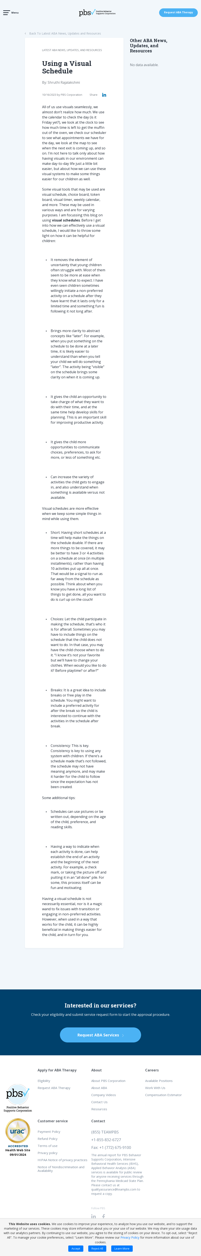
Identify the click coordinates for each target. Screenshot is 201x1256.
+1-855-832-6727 (106, 1139)
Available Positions (159, 1081)
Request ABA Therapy (178, 12)
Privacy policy (48, 1153)
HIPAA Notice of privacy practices (62, 1160)
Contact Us (99, 1102)
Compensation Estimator (163, 1095)
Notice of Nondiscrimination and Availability (61, 1169)
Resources (99, 1109)
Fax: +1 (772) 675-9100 (111, 1147)
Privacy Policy (129, 1238)
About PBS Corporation (108, 1081)
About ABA (99, 1088)
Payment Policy (49, 1131)
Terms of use (48, 1146)
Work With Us (155, 1088)
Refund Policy (48, 1138)
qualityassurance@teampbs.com (113, 1189)
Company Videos (103, 1095)
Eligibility (44, 1081)
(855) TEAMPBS (105, 1132)
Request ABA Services (100, 1035)
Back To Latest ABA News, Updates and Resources (65, 33)
